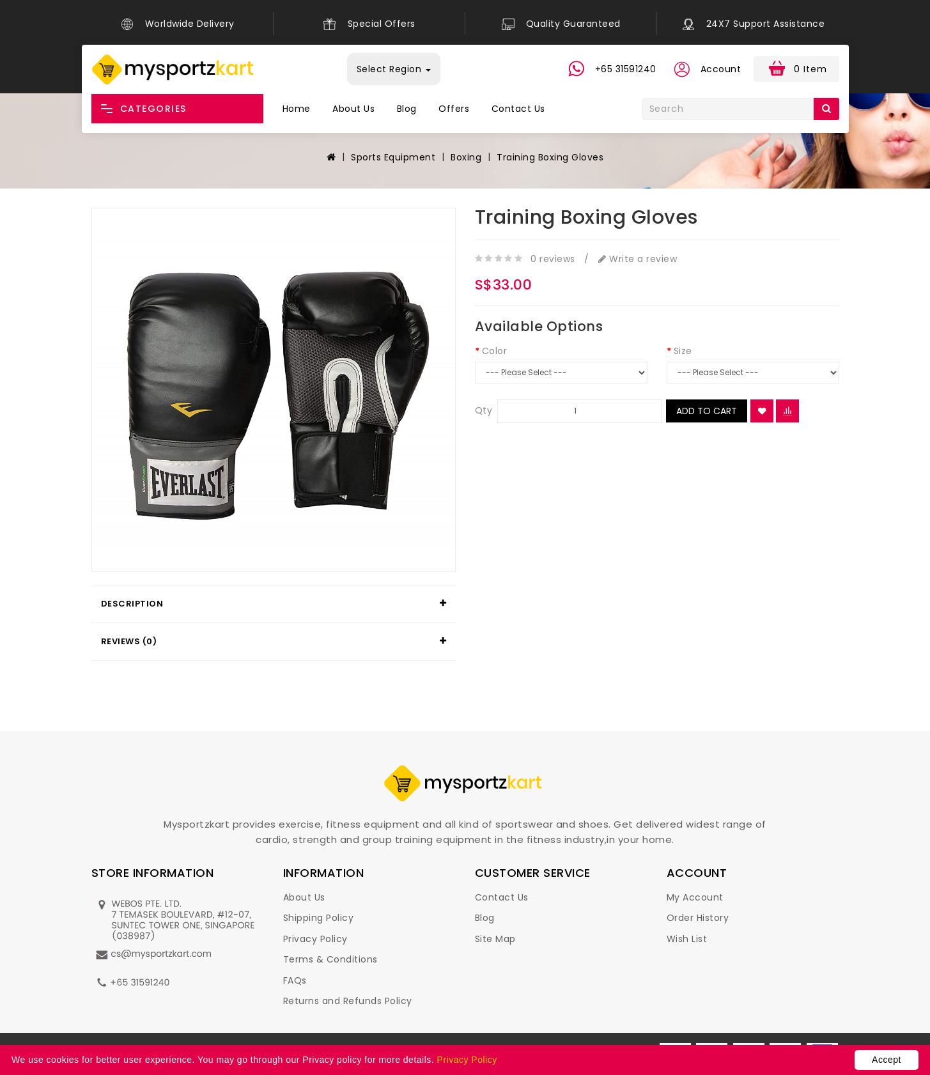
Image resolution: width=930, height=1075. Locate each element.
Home (297, 108)
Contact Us (518, 108)
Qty (484, 410)
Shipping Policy (318, 917)
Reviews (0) (129, 641)
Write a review (637, 258)
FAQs (295, 980)
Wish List (687, 938)
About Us (353, 108)
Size (683, 351)
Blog (407, 108)
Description (132, 604)
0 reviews (553, 258)
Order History (698, 917)
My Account (695, 897)
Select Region (394, 69)
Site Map (495, 938)
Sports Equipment (393, 157)
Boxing (466, 157)
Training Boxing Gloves (550, 157)
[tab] (273, 604)
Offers (453, 108)
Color (495, 351)
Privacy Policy (315, 938)
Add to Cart (706, 411)
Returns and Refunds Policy (347, 1000)
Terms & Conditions (330, 959)
